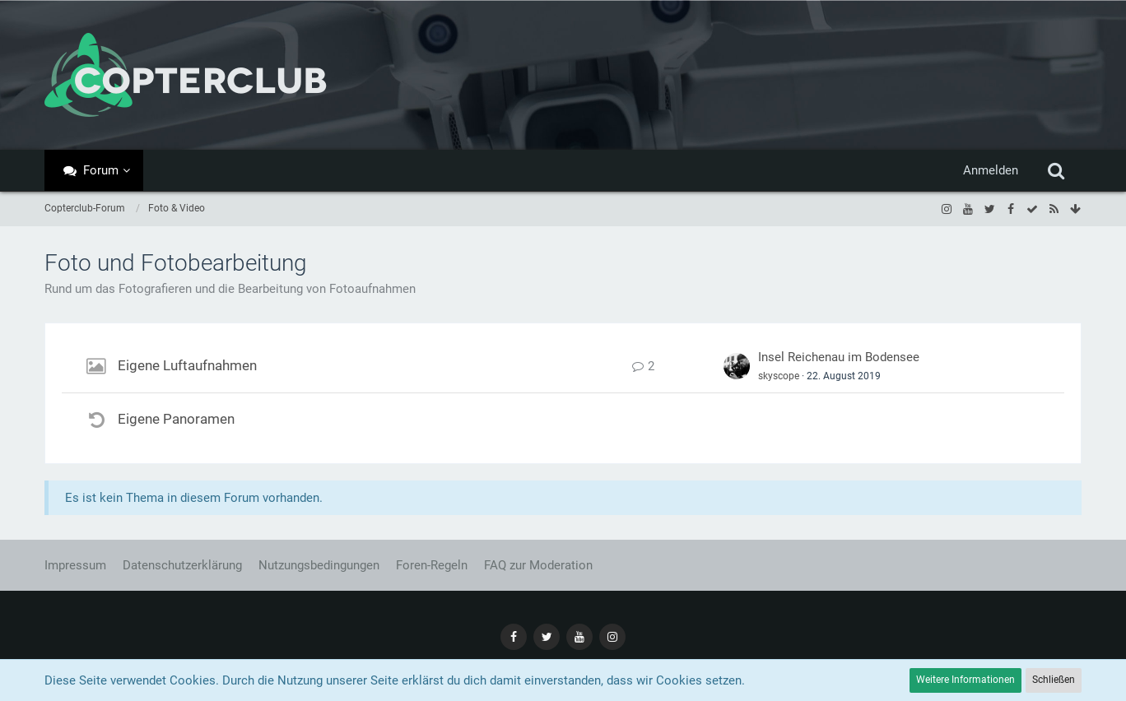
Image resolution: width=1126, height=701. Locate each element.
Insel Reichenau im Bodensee (838, 357)
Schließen (1053, 679)
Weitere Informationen (965, 679)
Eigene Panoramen (176, 419)
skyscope (778, 376)
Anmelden (990, 170)
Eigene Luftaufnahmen (187, 365)
